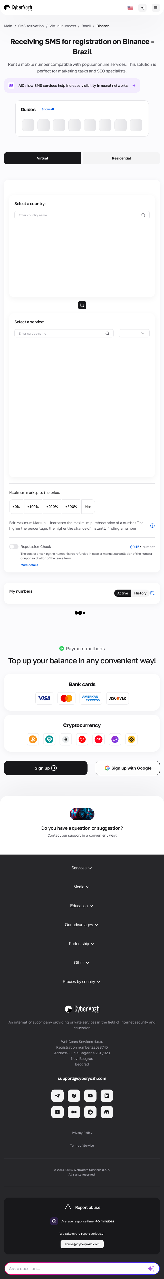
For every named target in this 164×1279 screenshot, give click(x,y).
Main (8, 26)
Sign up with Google (127, 768)
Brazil (86, 26)
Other (82, 962)
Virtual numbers (63, 26)
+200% (52, 506)
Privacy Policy (82, 1133)
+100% (33, 506)
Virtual (42, 158)
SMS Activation (31, 26)
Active (122, 593)
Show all (48, 109)
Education (82, 906)
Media (82, 887)
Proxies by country (82, 981)
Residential (121, 158)
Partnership (82, 943)
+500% (71, 506)
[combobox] (134, 333)
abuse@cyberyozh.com (82, 1244)
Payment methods (85, 648)
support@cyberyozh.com (82, 1078)
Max (88, 506)
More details (29, 565)
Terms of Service (82, 1145)
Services (82, 868)
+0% (16, 506)
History (140, 593)
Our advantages (82, 925)
